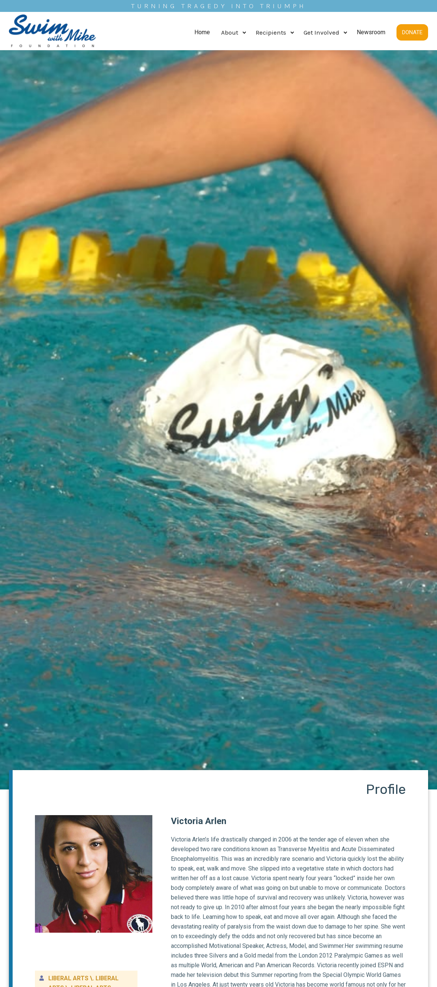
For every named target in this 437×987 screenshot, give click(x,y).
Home (202, 32)
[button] (233, 32)
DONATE (412, 32)
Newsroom (371, 32)
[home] (52, 32)
